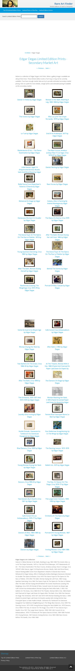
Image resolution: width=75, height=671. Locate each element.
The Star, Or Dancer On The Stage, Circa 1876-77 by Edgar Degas (57, 484)
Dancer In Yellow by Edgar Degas (29, 100)
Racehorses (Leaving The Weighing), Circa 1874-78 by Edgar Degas (29, 287)
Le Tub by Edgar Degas (29, 133)
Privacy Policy (5, 660)
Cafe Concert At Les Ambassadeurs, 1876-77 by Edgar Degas (29, 518)
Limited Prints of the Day (30, 10)
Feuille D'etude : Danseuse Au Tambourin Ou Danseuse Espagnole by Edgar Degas (29, 433)
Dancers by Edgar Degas (29, 550)
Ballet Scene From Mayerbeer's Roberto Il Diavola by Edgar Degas (29, 186)
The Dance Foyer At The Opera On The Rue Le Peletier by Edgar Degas (57, 254)
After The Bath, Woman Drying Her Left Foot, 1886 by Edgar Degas (57, 237)
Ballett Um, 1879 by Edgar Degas (57, 465)
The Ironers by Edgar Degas (29, 117)
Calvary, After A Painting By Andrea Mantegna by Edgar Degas (57, 203)
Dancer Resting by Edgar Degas (57, 167)
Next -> (48, 68)
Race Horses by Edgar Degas (57, 184)
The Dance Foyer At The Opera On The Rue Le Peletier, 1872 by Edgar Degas (29, 237)
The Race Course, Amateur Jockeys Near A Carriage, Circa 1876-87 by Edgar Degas (57, 152)
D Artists (27, 53)
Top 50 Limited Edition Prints (12, 10)
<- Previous (40, 68)
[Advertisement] (37, 38)
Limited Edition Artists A (57, 658)
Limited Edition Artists (46, 10)
